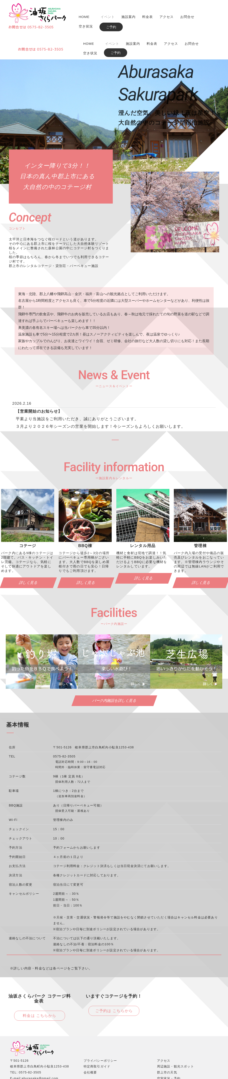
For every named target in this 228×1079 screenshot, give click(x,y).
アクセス (166, 17)
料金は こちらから (39, 990)
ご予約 (111, 27)
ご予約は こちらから (114, 985)
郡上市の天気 (167, 1046)
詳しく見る (86, 557)
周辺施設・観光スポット (175, 1040)
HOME (84, 17)
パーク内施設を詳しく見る (114, 675)
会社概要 (90, 1046)
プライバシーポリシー (100, 1034)
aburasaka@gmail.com (39, 1052)
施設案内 (128, 17)
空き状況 (86, 26)
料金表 (147, 17)
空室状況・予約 (168, 1052)
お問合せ (187, 17)
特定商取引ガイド (97, 1040)
